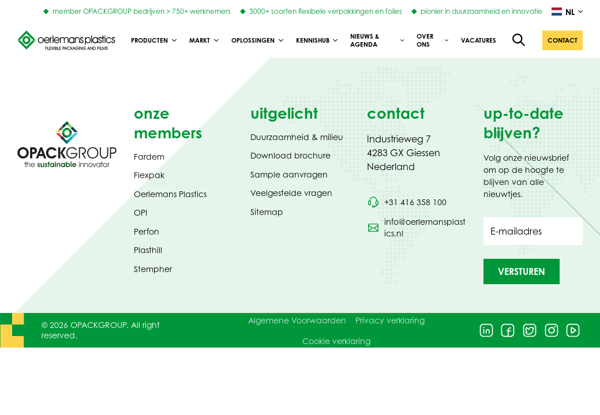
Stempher (153, 269)
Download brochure (290, 155)
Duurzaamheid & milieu (296, 137)
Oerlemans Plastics (170, 194)
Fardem (149, 156)
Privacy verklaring (390, 320)
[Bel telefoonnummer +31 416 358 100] (407, 202)
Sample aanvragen (289, 174)
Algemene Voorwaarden (297, 320)
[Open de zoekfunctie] (519, 40)
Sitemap (266, 212)
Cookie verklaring (336, 341)
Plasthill (148, 250)
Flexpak (149, 175)
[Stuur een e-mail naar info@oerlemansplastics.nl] (416, 228)
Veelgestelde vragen (291, 193)
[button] (562, 40)
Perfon (146, 231)
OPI (140, 212)
